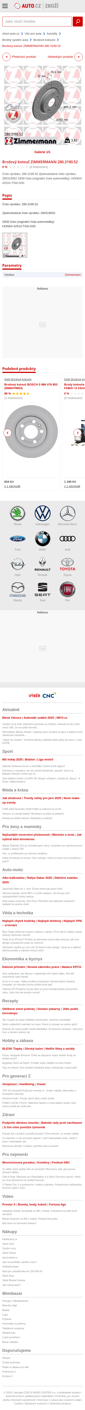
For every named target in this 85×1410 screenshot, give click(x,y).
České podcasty (11, 1362)
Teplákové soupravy (13, 1328)
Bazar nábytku (10, 1342)
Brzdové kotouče (44, 40)
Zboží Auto (8, 1275)
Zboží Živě (8, 1244)
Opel (18, 566)
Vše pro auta (33, 33)
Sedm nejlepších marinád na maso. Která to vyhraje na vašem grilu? (40, 1024)
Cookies (18, 1403)
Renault (43, 566)
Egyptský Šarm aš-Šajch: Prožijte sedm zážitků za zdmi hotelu (36, 1063)
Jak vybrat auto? (11, 1285)
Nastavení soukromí (36, 1403)
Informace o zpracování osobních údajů (59, 1400)
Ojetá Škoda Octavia (13, 1280)
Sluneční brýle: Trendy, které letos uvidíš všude (28, 1098)
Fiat (67, 592)
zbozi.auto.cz (10, 33)
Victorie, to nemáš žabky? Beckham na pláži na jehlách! (33, 813)
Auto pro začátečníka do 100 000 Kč (22, 1271)
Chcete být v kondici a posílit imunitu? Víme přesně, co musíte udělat (40, 1133)
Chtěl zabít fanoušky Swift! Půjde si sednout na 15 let (31, 809)
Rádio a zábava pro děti (15, 1367)
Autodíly (52, 33)
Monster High (9, 1305)
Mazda (18, 592)
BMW (43, 541)
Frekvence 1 (9, 1371)
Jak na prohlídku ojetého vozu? (19, 1262)
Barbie (6, 1310)
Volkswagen (43, 515)
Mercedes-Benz (67, 515)
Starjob (6, 1358)
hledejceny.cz (9, 1239)
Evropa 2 (7, 1376)
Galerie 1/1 (42, 152)
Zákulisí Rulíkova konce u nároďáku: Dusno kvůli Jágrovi (33, 766)
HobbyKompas (10, 1266)
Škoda (18, 515)
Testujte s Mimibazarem (15, 1301)
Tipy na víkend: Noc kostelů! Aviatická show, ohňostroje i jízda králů (39, 1067)
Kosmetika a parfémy (14, 1323)
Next (77, 433)
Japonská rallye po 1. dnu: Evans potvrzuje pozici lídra (32, 888)
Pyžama (6, 1319)
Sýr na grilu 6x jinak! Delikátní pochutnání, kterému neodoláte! (36, 1019)
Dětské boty (8, 1332)
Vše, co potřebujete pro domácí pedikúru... (25, 853)
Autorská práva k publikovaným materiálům (29, 1396)
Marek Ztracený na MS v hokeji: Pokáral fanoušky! (30, 1218)
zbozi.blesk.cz (10, 1257)
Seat (43, 592)
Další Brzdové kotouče (18, 379)
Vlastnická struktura (60, 1403)
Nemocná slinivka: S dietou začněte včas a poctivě (30, 1146)
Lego (5, 1314)
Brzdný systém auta (15, 40)
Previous (8, 433)
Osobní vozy (9, 1248)
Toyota (67, 566)
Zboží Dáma (9, 1252)
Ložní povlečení (11, 1337)
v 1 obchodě (12, 486)
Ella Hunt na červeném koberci (19, 1223)
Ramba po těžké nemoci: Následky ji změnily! (27, 818)
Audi (67, 541)
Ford (18, 541)
